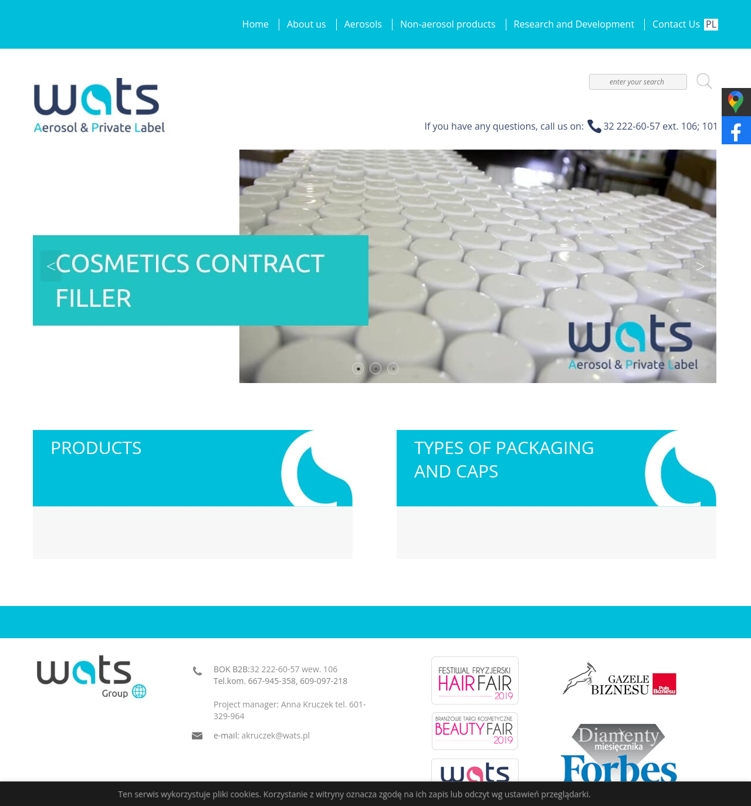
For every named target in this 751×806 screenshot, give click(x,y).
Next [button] (700, 266)
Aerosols (363, 24)
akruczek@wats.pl (276, 735)
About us (306, 24)
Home (255, 24)
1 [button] (358, 369)
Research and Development (574, 24)
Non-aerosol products (448, 24)
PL (711, 24)
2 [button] (376, 369)
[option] (375, 266)
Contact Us (676, 24)
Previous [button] (51, 266)
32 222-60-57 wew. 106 (293, 669)
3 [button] (394, 369)
